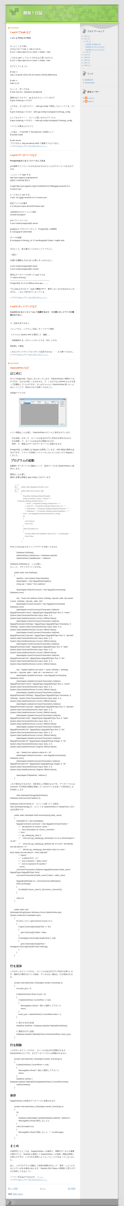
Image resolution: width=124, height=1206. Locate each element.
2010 (86, 55)
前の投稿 (71, 1188)
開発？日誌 (32, 13)
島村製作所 (89, 80)
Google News (90, 82)
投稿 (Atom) (18, 1194)
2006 (86, 65)
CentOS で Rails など (20, 32)
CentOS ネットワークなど (23, 306)
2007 (86, 63)
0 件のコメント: (42, 146)
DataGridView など (19, 367)
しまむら (91, 98)
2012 (86, 39)
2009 (86, 57)
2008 (86, 60)
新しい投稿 (13, 1188)
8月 (87, 52)
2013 (86, 36)
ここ (41, 1177)
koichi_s (91, 101)
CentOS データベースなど (23, 155)
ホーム (43, 1188)
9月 (87, 41)
